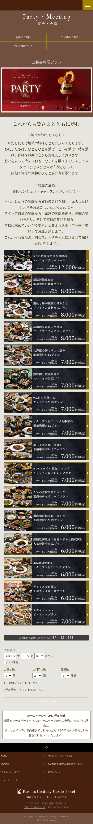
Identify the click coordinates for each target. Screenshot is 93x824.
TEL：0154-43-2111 (34, 807)
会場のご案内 (23, 37)
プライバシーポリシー (11, 772)
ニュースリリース (9, 780)
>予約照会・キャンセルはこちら (24, 689)
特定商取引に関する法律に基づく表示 (65, 764)
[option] (46, 90)
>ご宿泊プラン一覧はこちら (21, 682)
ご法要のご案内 (70, 37)
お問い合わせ (54, 772)
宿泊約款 (5, 764)
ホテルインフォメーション (60, 756)
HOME (4, 756)
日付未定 (11, 662)
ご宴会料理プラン (23, 46)
